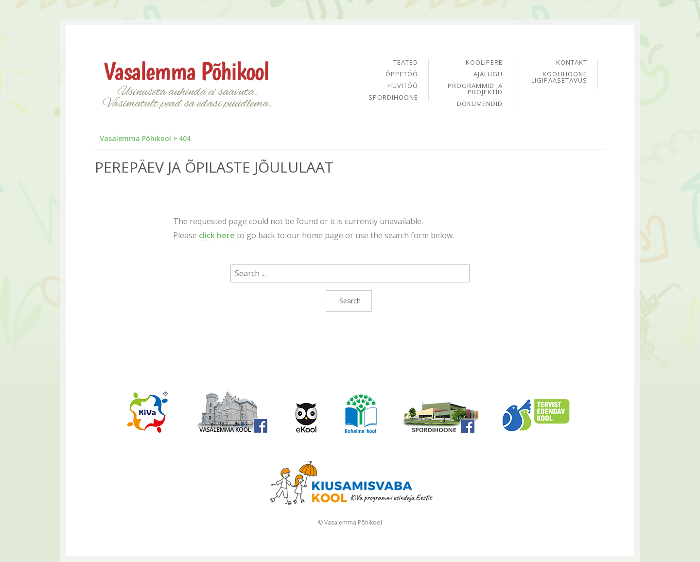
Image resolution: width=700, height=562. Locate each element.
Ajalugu (488, 74)
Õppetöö (401, 74)
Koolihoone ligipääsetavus (559, 77)
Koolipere (484, 63)
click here (217, 235)
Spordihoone (393, 97)
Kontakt (571, 63)
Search (350, 300)
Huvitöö (402, 86)
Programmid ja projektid (475, 89)
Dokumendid (480, 104)
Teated (405, 63)
